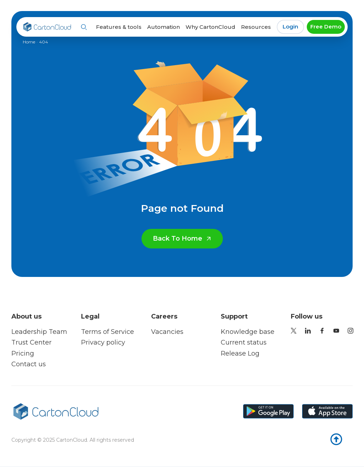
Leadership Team (39, 332)
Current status (244, 342)
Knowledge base (247, 332)
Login (290, 26)
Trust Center (31, 342)
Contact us (28, 364)
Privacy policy (103, 342)
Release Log (240, 353)
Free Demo (325, 26)
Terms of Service (107, 332)
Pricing (22, 353)
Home (29, 41)
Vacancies (167, 332)
